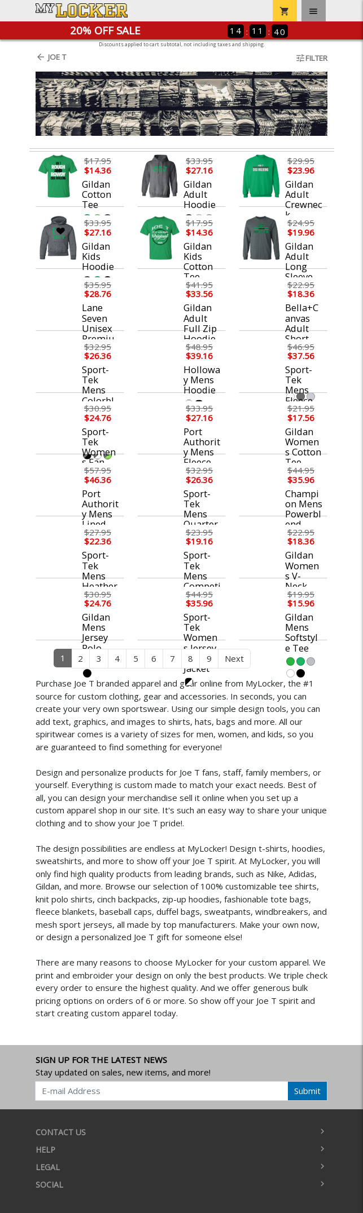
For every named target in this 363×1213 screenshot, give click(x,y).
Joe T (51, 57)
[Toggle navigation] (313, 10)
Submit (307, 1090)
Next (234, 658)
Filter (311, 58)
